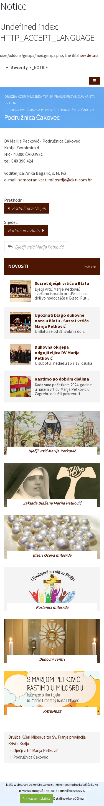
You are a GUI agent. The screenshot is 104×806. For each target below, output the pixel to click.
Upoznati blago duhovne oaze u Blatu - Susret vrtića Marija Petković (62, 320)
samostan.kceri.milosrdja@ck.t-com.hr (55, 180)
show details (87, 55)
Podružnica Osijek (27, 208)
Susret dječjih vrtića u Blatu (62, 283)
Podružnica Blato (26, 230)
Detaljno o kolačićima (68, 798)
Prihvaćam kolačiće (36, 798)
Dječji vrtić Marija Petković (32, 109)
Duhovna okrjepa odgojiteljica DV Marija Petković (57, 352)
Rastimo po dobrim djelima (62, 379)
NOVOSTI (52, 266)
